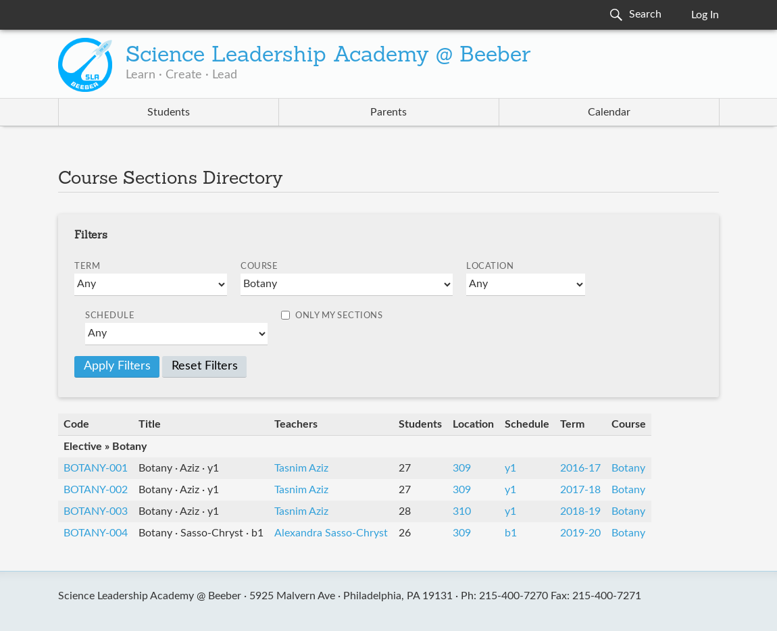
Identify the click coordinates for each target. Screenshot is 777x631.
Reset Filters (205, 366)
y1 (510, 468)
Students (168, 112)
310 (462, 511)
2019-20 (580, 533)
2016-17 (580, 468)
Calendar (609, 112)
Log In (705, 14)
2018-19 (580, 511)
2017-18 (580, 489)
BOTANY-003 (96, 511)
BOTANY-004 (96, 533)
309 (462, 468)
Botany (628, 468)
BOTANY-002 (96, 489)
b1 (511, 533)
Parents (388, 112)
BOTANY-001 (96, 468)
